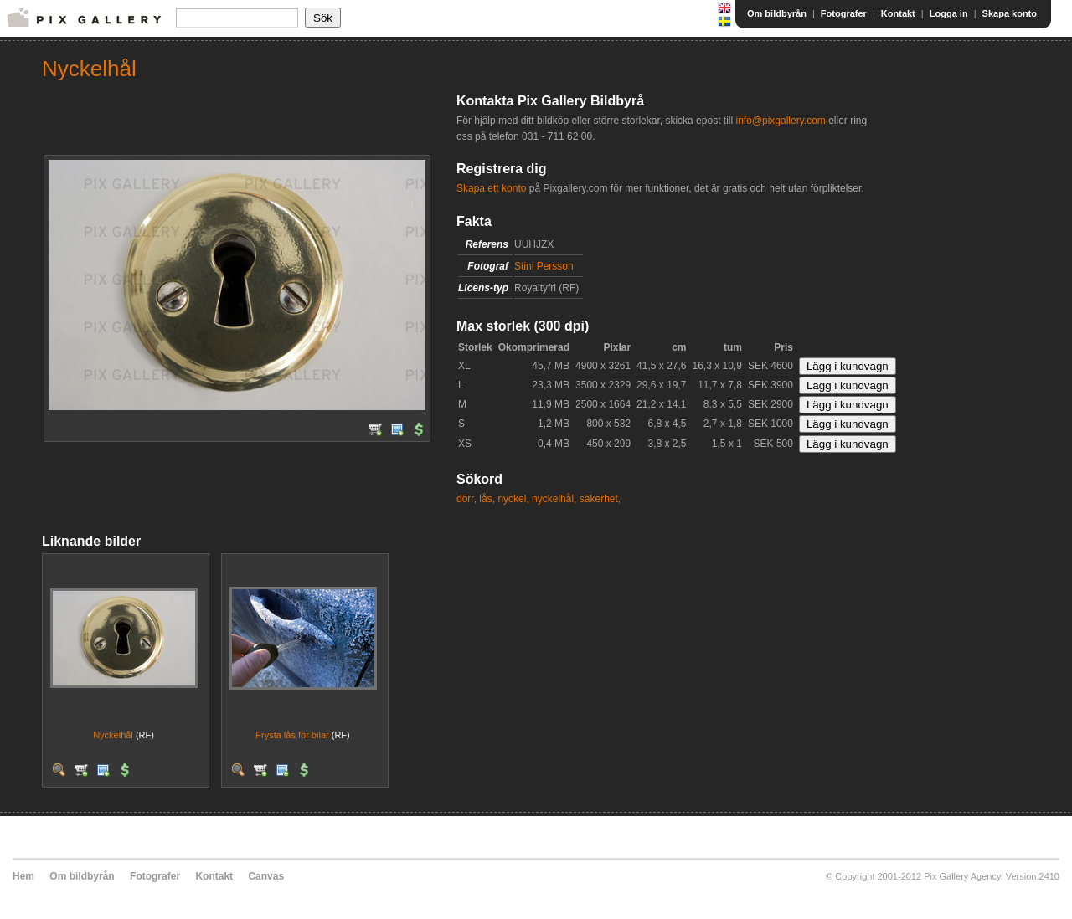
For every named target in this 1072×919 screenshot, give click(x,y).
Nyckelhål (113, 735)
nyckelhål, (554, 499)
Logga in (949, 13)
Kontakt (898, 13)
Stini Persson (544, 266)
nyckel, (512, 499)
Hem (23, 876)
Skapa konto (1009, 13)
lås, (487, 499)
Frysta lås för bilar (291, 735)
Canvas (266, 876)
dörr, (466, 499)
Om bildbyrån (777, 13)
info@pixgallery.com (780, 120)
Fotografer (844, 13)
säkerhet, (600, 499)
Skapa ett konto (491, 188)
